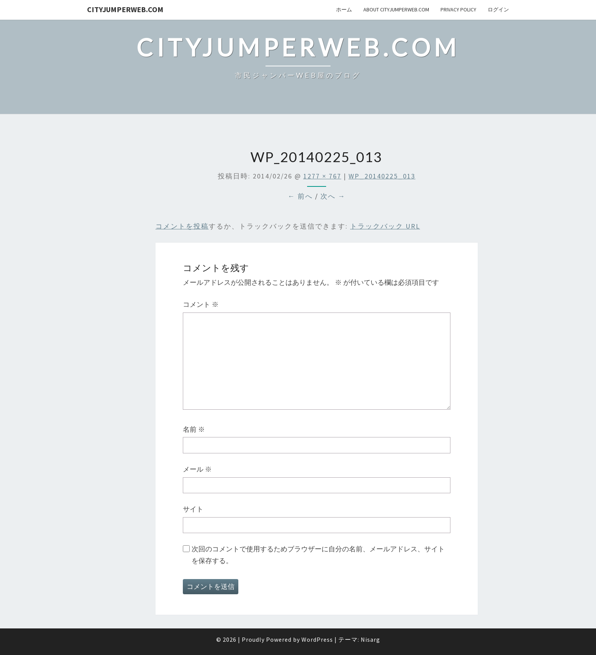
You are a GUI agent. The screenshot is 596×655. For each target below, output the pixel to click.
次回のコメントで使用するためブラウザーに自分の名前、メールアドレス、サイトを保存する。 (318, 555)
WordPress (317, 639)
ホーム (344, 9)
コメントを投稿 (182, 226)
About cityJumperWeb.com (396, 9)
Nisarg (370, 639)
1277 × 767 (322, 176)
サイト (193, 509)
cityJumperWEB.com (125, 9)
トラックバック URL (385, 226)
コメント (201, 304)
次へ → (333, 196)
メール (197, 469)
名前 (194, 429)
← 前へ (300, 196)
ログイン (498, 9)
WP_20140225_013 (382, 176)
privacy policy (458, 9)
